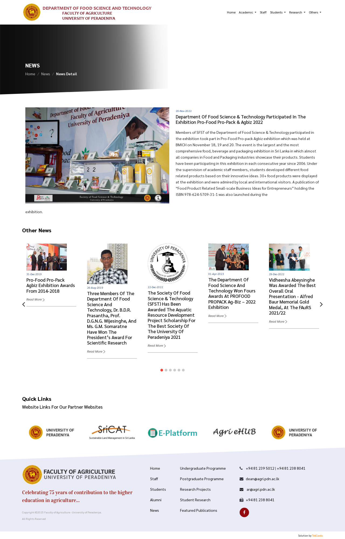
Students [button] (276, 12)
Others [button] (314, 12)
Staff (263, 12)
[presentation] (23, 304)
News (45, 74)
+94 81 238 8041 (291, 468)
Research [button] (296, 12)
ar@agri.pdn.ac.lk (260, 489)
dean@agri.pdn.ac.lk (262, 478)
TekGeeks (317, 535)
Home (231, 12)
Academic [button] (246, 12)
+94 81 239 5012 (260, 468)
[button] (161, 370)
